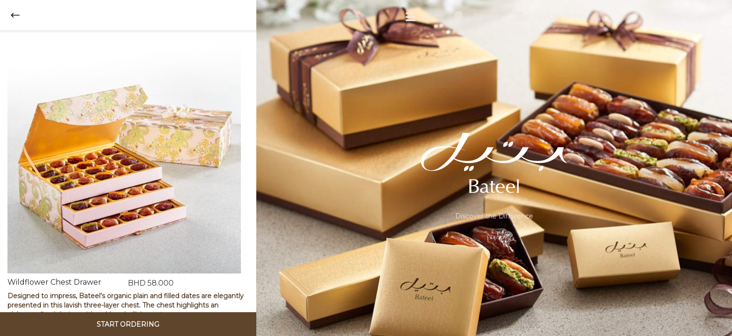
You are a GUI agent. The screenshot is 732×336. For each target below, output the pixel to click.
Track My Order (548, 16)
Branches (478, 16)
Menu (424, 16)
